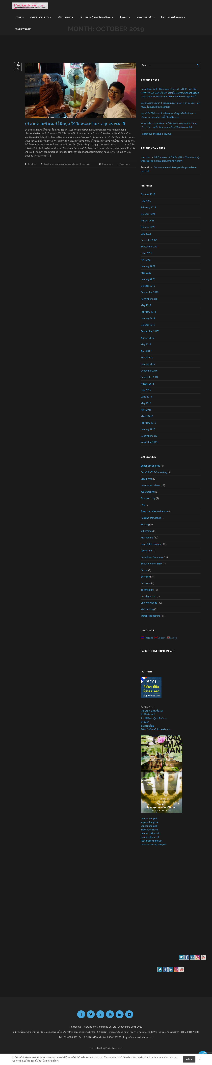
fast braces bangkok (151, 840)
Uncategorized (148, 596)
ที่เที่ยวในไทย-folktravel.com (155, 729)
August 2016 (147, 383)
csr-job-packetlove (69, 164)
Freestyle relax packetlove (154, 511)
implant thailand (149, 829)
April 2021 (146, 259)
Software (146, 583)
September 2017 (150, 331)
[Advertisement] (151, 906)
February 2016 (148, 423)
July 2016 (146, 390)
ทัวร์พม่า (145, 722)
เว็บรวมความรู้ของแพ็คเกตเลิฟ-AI (95, 17)
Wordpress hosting (150, 615)
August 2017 (147, 338)
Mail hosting (147, 537)
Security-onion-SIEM (151, 563)
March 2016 (147, 416)
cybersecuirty (84, 164)
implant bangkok (149, 822)
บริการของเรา (64, 17)
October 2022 (148, 227)
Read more (125, 164)
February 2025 (148, 207)
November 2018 (149, 299)
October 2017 (148, 325)
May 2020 (146, 272)
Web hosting (147, 609)
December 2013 (149, 436)
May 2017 (146, 344)
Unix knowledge (149, 602)
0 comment (107, 164)
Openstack (146, 550)
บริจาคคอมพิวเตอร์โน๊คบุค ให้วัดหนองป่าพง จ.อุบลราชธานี (75, 123)
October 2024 (148, 214)
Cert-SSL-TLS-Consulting (154, 472)
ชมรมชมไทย (147, 725)
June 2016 (146, 396)
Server (144, 570)
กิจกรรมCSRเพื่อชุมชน (172, 17)
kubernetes (147, 531)
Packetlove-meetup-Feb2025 (156, 134)
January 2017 (148, 364)
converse (145, 157)
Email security (148, 498)
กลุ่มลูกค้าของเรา (23, 29)
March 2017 (147, 357)
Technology (147, 589)
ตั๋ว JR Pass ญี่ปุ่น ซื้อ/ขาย (154, 718)
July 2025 (146, 201)
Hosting (145, 524)
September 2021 (150, 246)
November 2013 (149, 442)
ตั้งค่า (56, 1061)
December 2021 (149, 240)
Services (145, 576)
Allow (189, 1059)
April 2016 (146, 409)
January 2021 (148, 266)
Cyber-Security (39, 17)
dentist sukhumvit (150, 833)
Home (18, 17)
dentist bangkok (149, 818)
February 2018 (148, 312)
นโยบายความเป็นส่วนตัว (139, 1057)
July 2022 (146, 233)
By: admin (32, 164)
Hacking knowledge (151, 518)
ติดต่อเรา (124, 17)
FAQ (143, 505)
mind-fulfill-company (152, 544)
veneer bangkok (149, 826)
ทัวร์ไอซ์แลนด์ (148, 714)
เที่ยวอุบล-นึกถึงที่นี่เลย (152, 711)
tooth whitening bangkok (154, 844)
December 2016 (149, 370)
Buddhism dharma (52, 164)
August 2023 (147, 220)
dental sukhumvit (150, 837)
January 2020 (148, 279)
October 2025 (148, 194)
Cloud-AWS (147, 479)
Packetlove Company (152, 557)
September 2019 (150, 292)
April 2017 (146, 351)
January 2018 (148, 318)
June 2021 (146, 253)
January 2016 (148, 429)
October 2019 (148, 286)
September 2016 (150, 377)
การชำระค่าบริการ (146, 17)
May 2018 (146, 305)
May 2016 (146, 403)
